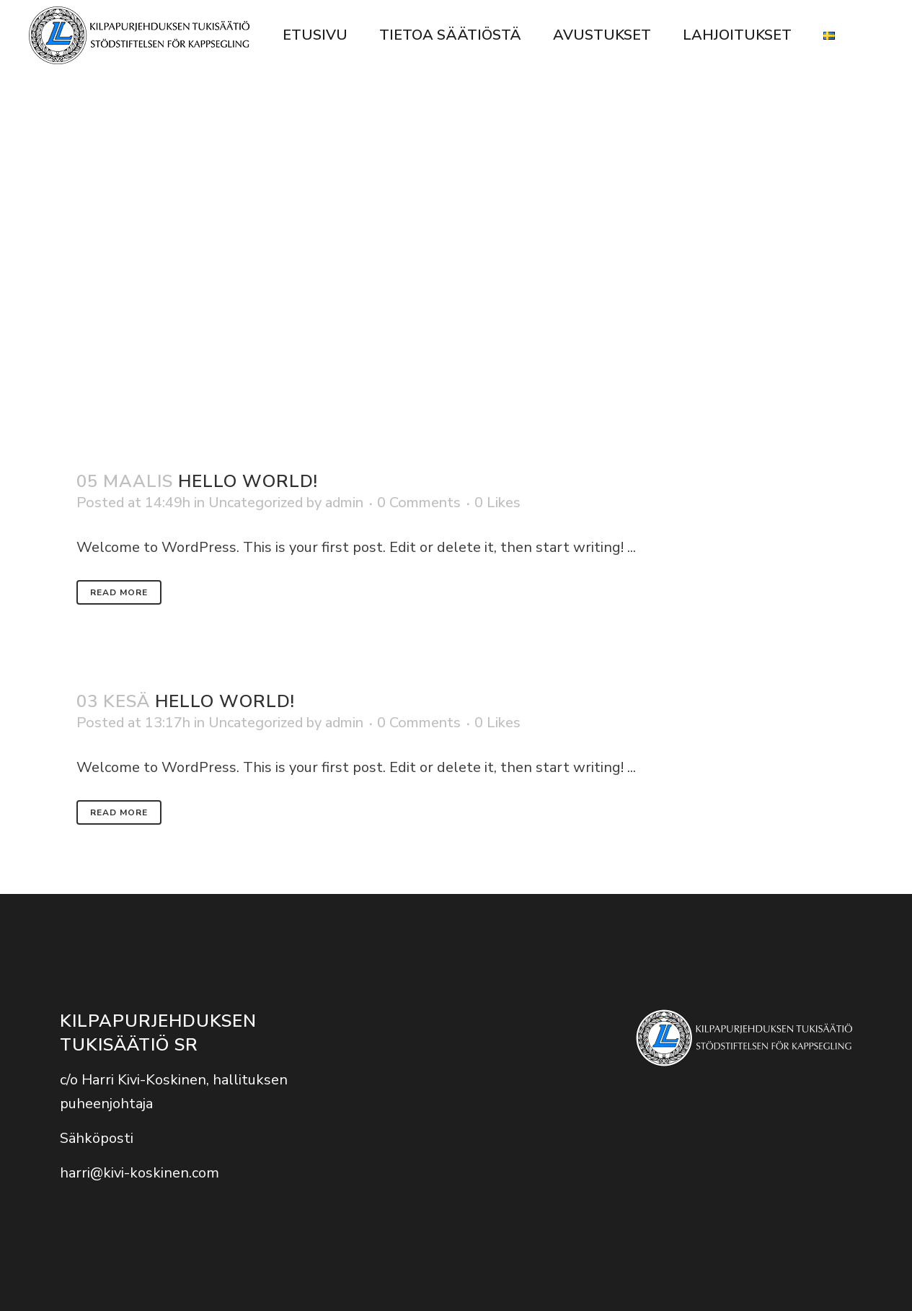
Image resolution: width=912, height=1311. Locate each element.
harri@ (81, 1173)
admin (344, 502)
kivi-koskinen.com (161, 1173)
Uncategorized (255, 502)
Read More (119, 592)
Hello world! (248, 481)
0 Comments (419, 502)
